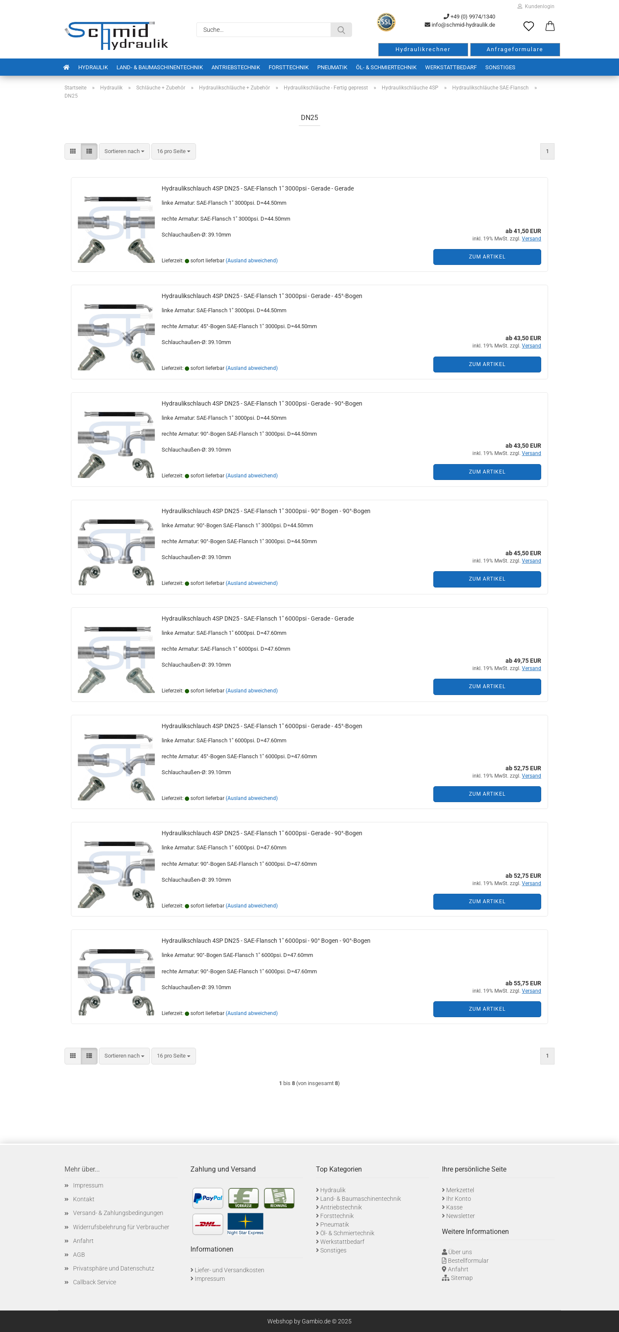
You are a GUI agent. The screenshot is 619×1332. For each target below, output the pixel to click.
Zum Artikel (487, 257)
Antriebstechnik (235, 67)
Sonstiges (500, 67)
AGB (79, 1254)
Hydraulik (93, 67)
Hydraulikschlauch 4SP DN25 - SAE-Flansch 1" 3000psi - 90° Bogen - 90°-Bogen (266, 511)
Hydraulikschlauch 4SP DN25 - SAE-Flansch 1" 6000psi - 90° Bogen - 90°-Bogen (266, 940)
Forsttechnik (289, 67)
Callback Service (94, 1282)
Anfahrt (83, 1240)
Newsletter (460, 1215)
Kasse (454, 1207)
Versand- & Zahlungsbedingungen (118, 1212)
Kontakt (84, 1199)
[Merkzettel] (528, 26)
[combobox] (124, 151)
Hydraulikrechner (422, 49)
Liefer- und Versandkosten (229, 1270)
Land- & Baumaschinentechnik (159, 67)
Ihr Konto (458, 1198)
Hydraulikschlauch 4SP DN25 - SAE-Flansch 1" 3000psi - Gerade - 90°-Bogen (262, 403)
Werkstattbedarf (451, 67)
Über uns (460, 1252)
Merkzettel (460, 1190)
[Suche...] (341, 29)
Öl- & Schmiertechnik (386, 67)
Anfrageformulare (515, 49)
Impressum (88, 1185)
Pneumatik (332, 67)
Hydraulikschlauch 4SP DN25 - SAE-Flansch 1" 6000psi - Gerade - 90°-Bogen (262, 833)
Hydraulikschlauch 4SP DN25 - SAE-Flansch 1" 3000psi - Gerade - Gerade (258, 188)
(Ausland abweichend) (252, 261)
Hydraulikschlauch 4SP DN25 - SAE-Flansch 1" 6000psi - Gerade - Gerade (258, 618)
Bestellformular (468, 1260)
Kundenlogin (536, 6)
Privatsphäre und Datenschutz (113, 1268)
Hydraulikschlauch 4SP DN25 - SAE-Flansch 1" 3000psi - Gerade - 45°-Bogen (262, 295)
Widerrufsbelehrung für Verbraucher (121, 1227)
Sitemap (462, 1277)
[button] (550, 26)
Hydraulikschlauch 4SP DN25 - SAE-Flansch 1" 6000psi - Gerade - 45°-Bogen (262, 726)
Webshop (280, 1321)
